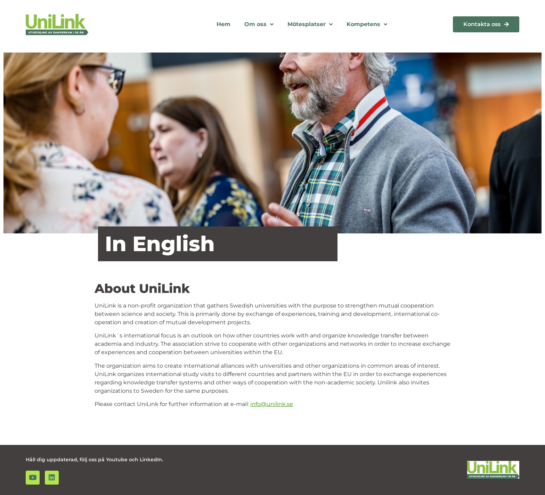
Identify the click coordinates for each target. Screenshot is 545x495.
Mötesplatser (310, 24)
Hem (223, 24)
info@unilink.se (271, 404)
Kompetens (367, 24)
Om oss (259, 24)
